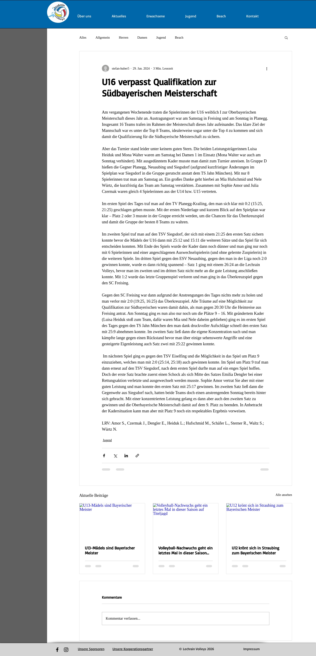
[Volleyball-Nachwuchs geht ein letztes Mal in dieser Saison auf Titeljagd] (185, 521)
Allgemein (103, 37)
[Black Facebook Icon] (57, 650)
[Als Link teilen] (137, 455)
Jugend (161, 37)
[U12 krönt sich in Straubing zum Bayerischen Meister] (259, 521)
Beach (179, 37)
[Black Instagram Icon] (66, 650)
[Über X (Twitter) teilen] (115, 455)
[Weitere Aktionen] (266, 68)
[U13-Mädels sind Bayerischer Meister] (112, 521)
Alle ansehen (283, 495)
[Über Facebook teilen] (104, 455)
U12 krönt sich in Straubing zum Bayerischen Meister (255, 550)
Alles (82, 37)
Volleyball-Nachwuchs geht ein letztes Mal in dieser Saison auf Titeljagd (185, 550)
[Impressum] (251, 649)
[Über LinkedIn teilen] (126, 455)
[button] (286, 37)
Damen (142, 37)
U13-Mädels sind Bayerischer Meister (110, 550)
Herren (123, 37)
